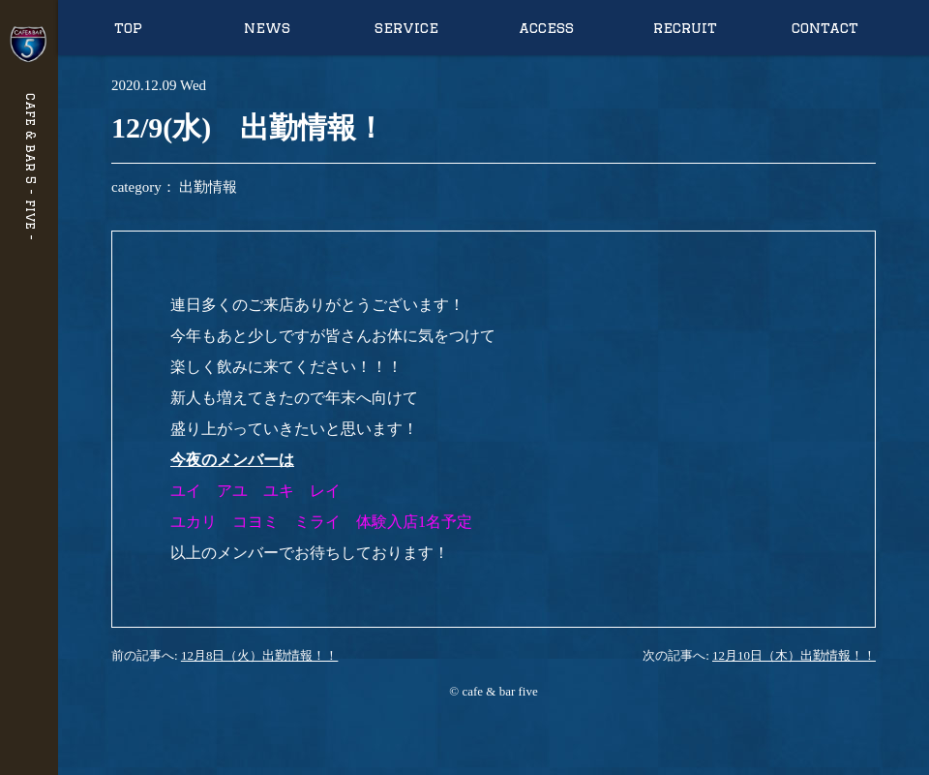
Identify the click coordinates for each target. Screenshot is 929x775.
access (546, 27)
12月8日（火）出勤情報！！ (260, 655)
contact (825, 27)
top (128, 27)
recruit (685, 27)
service (406, 27)
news (267, 27)
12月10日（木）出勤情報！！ (794, 655)
